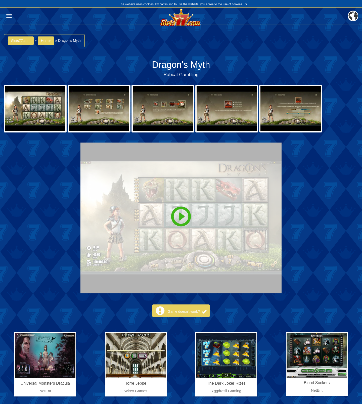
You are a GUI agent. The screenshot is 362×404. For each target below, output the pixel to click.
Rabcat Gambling (180, 74)
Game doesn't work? (187, 311)
